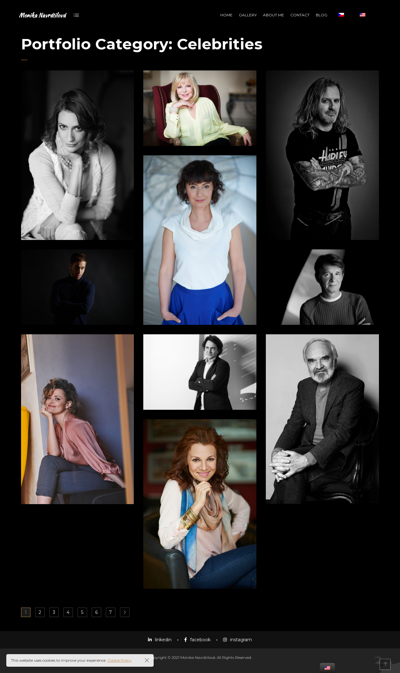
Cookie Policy (119, 660)
